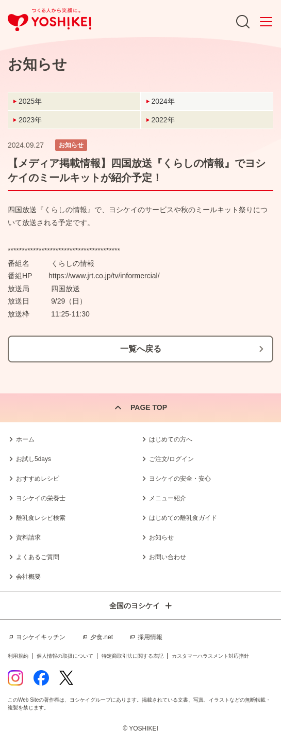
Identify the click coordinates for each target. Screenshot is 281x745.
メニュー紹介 (167, 498)
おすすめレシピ (37, 478)
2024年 (163, 101)
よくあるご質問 (37, 557)
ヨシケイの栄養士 (40, 498)
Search (243, 21)
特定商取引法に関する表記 (132, 656)
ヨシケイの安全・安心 (180, 478)
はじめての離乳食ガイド (183, 517)
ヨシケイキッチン (40, 637)
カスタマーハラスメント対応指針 (210, 656)
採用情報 (150, 637)
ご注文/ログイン (171, 459)
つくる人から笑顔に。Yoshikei (49, 19)
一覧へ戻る (140, 348)
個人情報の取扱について (65, 656)
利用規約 (18, 656)
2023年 (30, 120)
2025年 (30, 101)
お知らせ (161, 537)
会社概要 (28, 576)
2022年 (163, 120)
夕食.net (101, 637)
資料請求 (28, 537)
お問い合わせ (167, 557)
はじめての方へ (170, 439)
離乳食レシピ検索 (40, 517)
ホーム (25, 439)
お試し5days (33, 459)
